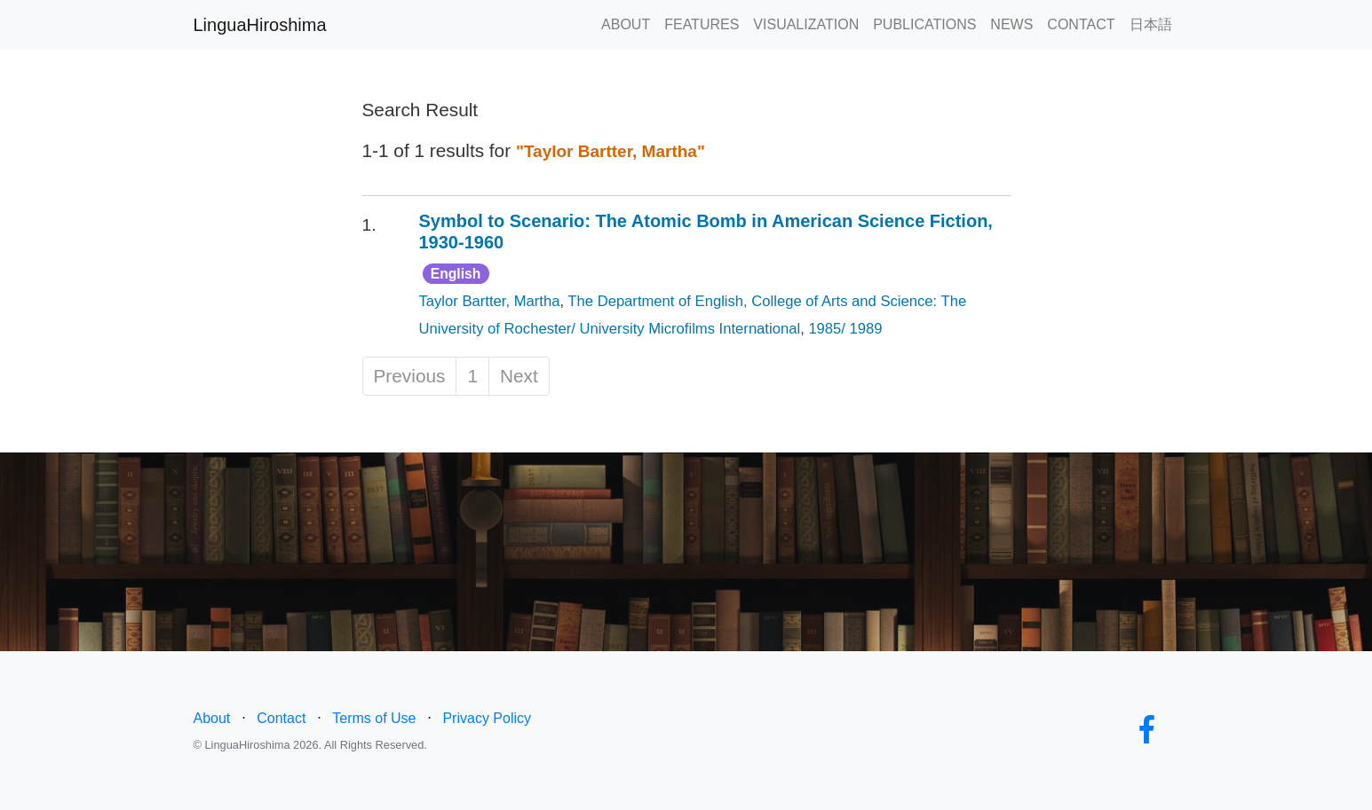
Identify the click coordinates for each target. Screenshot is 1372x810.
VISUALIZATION (806, 24)
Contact (281, 718)
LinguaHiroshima (260, 25)
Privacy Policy (486, 718)
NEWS (1011, 24)
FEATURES (701, 24)
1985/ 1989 (845, 328)
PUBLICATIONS (924, 24)
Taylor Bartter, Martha (489, 301)
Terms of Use (374, 718)
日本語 (1151, 24)
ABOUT (625, 24)
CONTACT (1080, 24)
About (212, 718)
